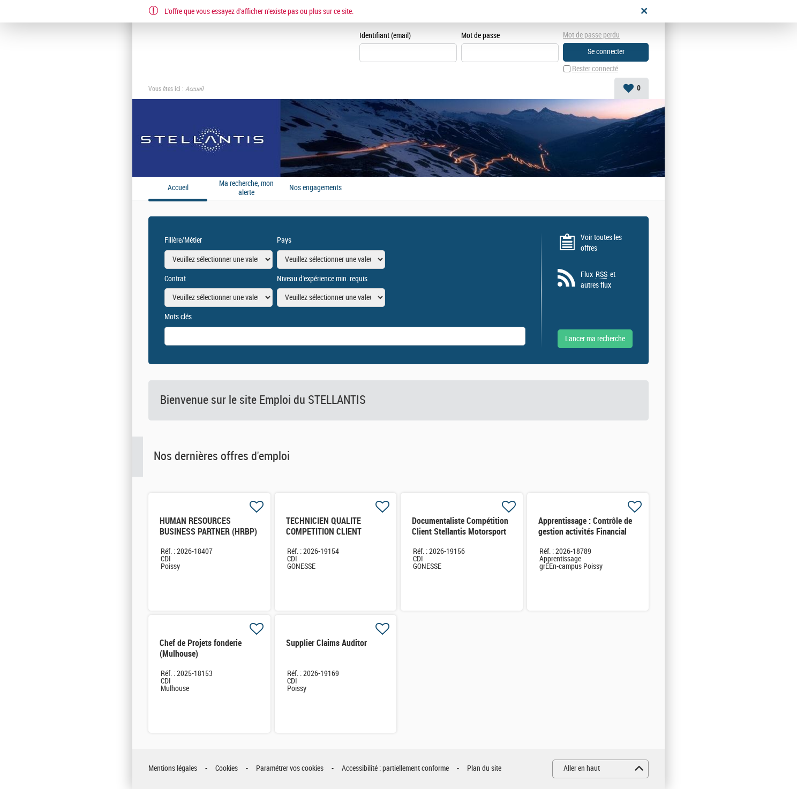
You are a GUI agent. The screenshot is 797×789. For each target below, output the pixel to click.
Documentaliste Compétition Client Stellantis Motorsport (460, 526)
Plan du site (484, 768)
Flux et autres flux (598, 279)
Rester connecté (595, 68)
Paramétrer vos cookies (290, 768)
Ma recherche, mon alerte (246, 188)
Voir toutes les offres (601, 243)
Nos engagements (315, 188)
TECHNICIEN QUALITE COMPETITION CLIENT (324, 526)
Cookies (226, 768)
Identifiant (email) (385, 35)
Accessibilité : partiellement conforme (395, 768)
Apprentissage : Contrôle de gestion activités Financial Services (585, 531)
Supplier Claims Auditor (326, 643)
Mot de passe (480, 35)
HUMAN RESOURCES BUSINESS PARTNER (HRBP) (208, 526)
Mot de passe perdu (591, 35)
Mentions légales (172, 768)
